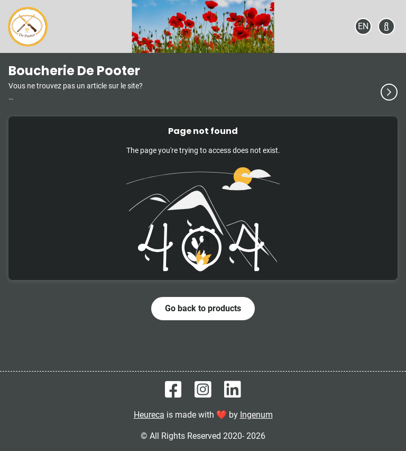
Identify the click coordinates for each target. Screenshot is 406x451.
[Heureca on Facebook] (173, 390)
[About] (386, 26)
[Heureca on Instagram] (203, 390)
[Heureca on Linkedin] (232, 390)
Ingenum (256, 415)
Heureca (149, 415)
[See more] (389, 92)
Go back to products (203, 308)
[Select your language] (363, 26)
